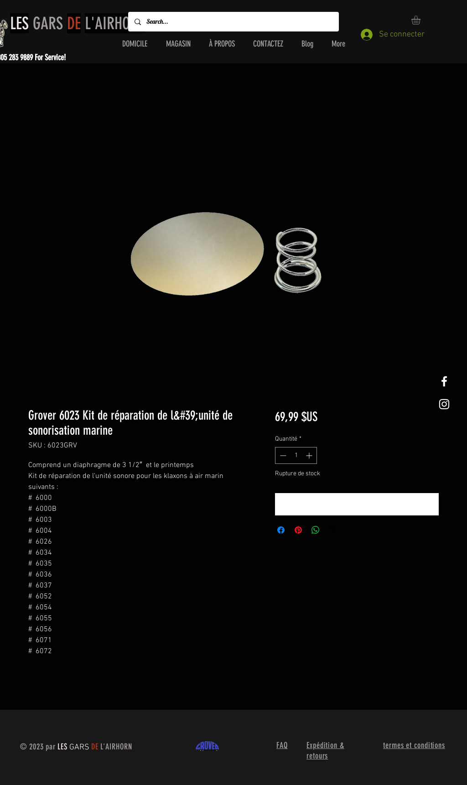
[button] (421, 20)
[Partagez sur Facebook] (280, 530)
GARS (77, 23)
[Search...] (233, 21)
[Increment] (310, 455)
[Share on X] (332, 530)
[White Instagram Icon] (444, 404)
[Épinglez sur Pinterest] (298, 530)
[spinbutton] (296, 455)
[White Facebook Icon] (444, 381)
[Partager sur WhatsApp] (315, 530)
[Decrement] (282, 455)
